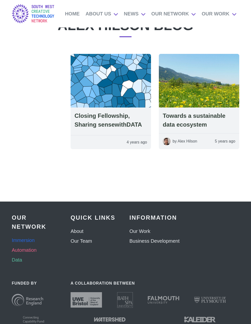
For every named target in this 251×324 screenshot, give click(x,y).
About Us (98, 13)
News (131, 13)
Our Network (170, 13)
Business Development (154, 241)
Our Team (81, 241)
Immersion (23, 240)
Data (17, 260)
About (77, 231)
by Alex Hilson (185, 151)
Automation (24, 250)
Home (72, 13)
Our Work (215, 13)
